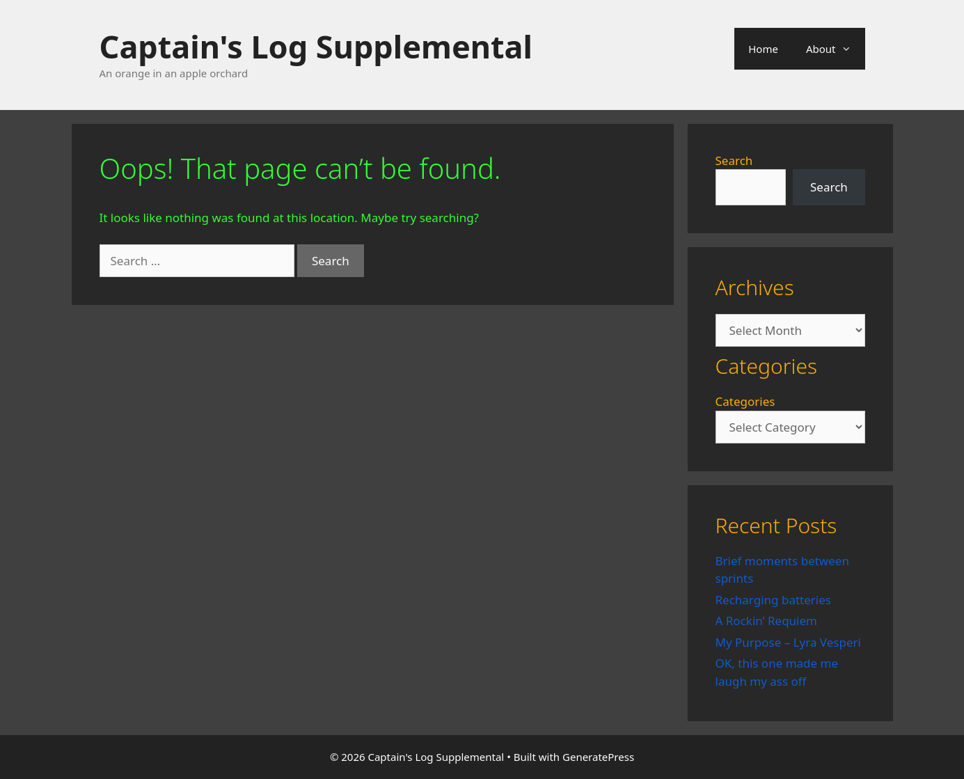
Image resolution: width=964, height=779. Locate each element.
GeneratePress (598, 757)
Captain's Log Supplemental (316, 46)
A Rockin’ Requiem (767, 621)
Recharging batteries (773, 600)
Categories (745, 401)
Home (763, 49)
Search (734, 160)
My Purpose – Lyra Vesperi (788, 642)
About (835, 49)
